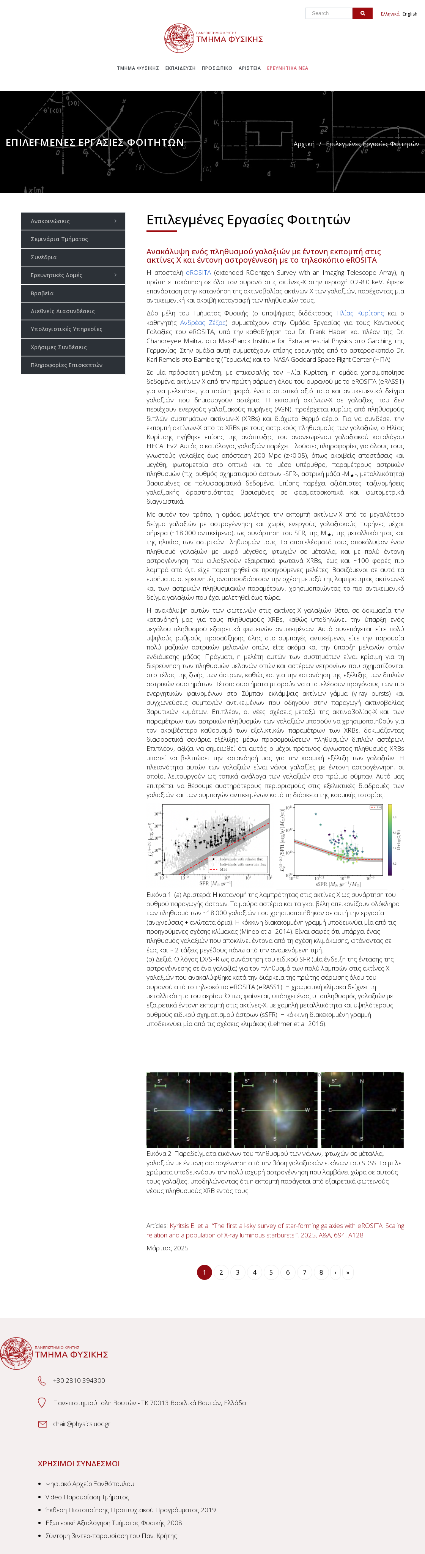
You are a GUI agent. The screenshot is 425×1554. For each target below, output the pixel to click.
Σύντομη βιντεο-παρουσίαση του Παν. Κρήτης (111, 1535)
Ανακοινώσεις (76, 221)
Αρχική (304, 144)
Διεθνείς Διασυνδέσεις (63, 311)
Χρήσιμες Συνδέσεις (59, 347)
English (410, 14)
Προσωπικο (217, 68)
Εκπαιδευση (180, 68)
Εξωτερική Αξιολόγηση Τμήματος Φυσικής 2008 (114, 1522)
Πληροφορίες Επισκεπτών (66, 365)
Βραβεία (42, 293)
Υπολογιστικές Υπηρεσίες (66, 329)
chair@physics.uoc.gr (81, 1423)
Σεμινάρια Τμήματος (59, 239)
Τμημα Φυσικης (138, 68)
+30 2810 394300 (79, 1380)
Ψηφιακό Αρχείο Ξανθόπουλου (90, 1483)
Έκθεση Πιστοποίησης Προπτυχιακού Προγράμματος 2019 (131, 1509)
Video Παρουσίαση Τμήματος (87, 1497)
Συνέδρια (44, 257)
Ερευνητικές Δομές (76, 275)
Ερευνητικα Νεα (288, 68)
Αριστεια (250, 68)
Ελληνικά (390, 14)
